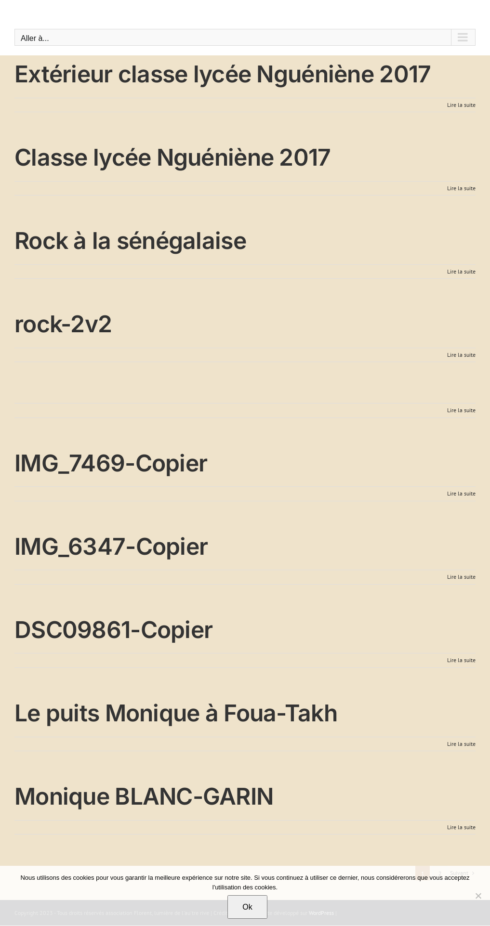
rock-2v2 (63, 324)
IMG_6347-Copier (111, 546)
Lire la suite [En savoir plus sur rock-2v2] (461, 354)
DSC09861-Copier (113, 629)
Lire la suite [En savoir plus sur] (461, 410)
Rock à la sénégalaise (130, 240)
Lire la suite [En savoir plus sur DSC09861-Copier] (461, 660)
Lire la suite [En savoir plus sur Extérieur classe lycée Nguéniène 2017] (461, 104)
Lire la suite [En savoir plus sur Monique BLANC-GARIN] (461, 827)
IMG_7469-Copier (110, 463)
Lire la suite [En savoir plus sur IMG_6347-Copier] (461, 576)
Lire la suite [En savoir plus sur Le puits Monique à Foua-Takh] (461, 743)
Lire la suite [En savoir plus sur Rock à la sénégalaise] (461, 271)
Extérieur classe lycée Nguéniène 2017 (222, 74)
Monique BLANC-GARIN (143, 796)
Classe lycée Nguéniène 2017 (172, 157)
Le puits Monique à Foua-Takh (175, 713)
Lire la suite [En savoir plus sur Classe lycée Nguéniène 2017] (461, 188)
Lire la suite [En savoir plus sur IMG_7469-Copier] (461, 493)
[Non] (478, 895)
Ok (247, 907)
